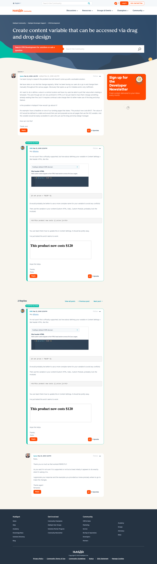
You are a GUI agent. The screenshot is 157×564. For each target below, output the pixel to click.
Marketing (86, 525)
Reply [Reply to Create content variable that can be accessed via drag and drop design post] (24, 130)
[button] (99, 76)
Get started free (136, 3)
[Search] (67, 3)
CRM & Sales (87, 521)
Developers (86, 537)
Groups (120, 527)
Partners (85, 541)
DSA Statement (102, 559)
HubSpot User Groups (54, 525)
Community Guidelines (77, 559)
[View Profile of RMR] (31, 148)
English (16, 3)
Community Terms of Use (56, 559)
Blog (14, 541)
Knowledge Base (18, 533)
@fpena (35, 151)
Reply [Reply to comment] (33, 276)
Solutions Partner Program (56, 529)
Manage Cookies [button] (118, 559)
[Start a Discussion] (116, 3)
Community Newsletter (55, 533)
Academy (16, 529)
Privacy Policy (38, 559)
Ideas (119, 535)
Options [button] (20, 72)
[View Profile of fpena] (22, 76)
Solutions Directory (19, 537)
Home (14, 521)
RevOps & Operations (90, 533)
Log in (124, 3)
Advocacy (121, 531)
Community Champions (55, 521)
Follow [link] (95, 76)
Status (91, 559)
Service (85, 529)
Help (14, 525)
